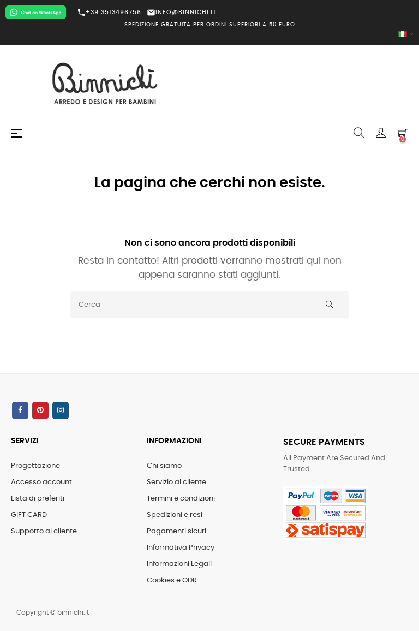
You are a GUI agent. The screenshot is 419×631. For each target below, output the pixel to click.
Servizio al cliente (176, 482)
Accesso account (41, 482)
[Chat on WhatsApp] (35, 12)
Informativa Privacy (180, 547)
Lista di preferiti (37, 498)
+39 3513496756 (109, 12)
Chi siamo (164, 465)
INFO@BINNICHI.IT (182, 12)
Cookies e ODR (172, 580)
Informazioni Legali (179, 564)
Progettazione (35, 465)
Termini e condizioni (181, 498)
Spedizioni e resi (174, 515)
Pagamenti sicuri (176, 531)
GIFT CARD (29, 515)
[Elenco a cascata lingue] (209, 34)
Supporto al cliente (44, 531)
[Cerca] (209, 305)
